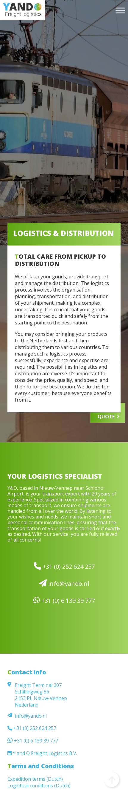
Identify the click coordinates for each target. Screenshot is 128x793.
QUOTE (106, 416)
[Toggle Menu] (120, 10)
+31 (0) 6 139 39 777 (64, 600)
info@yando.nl (64, 583)
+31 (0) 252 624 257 (64, 566)
